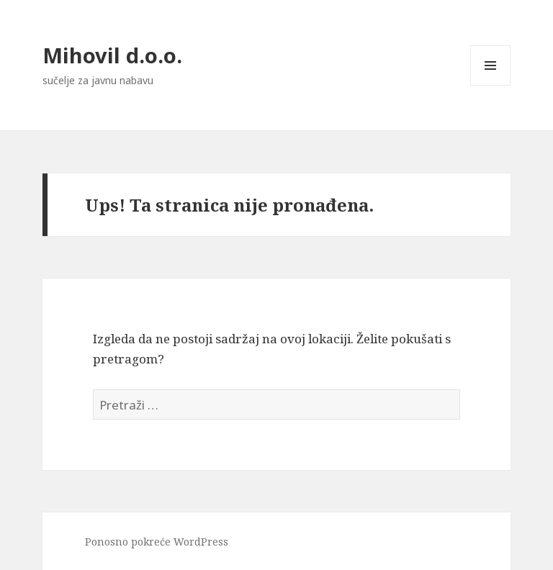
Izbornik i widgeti (491, 85)
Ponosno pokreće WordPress (156, 541)
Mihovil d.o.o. (112, 55)
